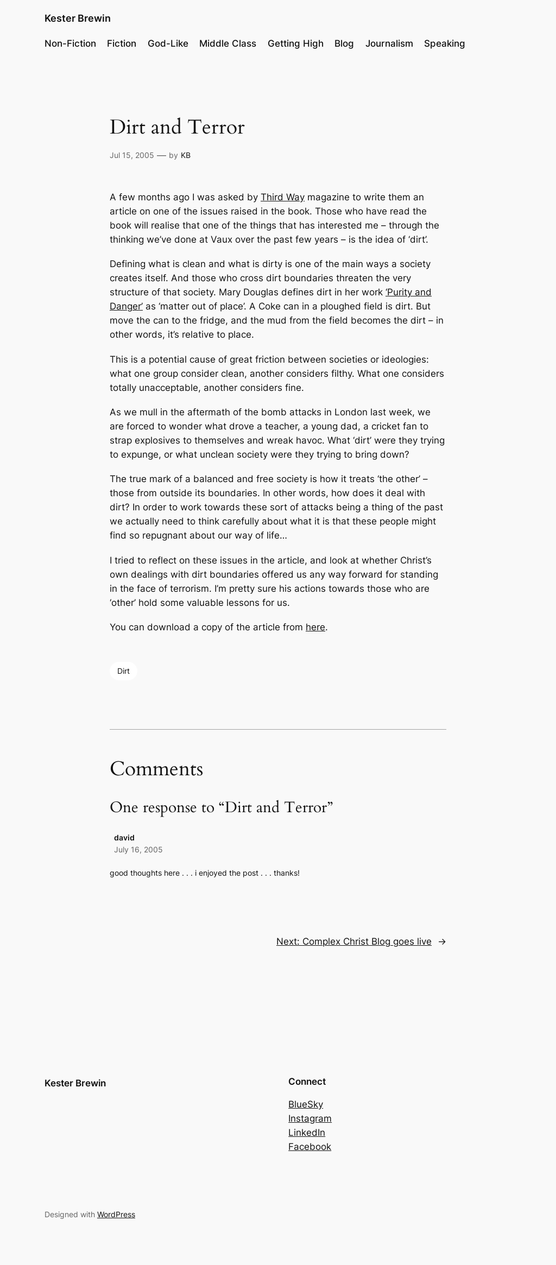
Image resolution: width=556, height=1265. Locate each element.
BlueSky (305, 1104)
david (124, 837)
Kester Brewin (78, 18)
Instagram (310, 1118)
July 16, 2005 (138, 849)
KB (186, 155)
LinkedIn (306, 1132)
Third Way (283, 197)
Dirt (123, 670)
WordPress (116, 1214)
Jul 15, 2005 (132, 155)
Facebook (309, 1146)
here (315, 627)
